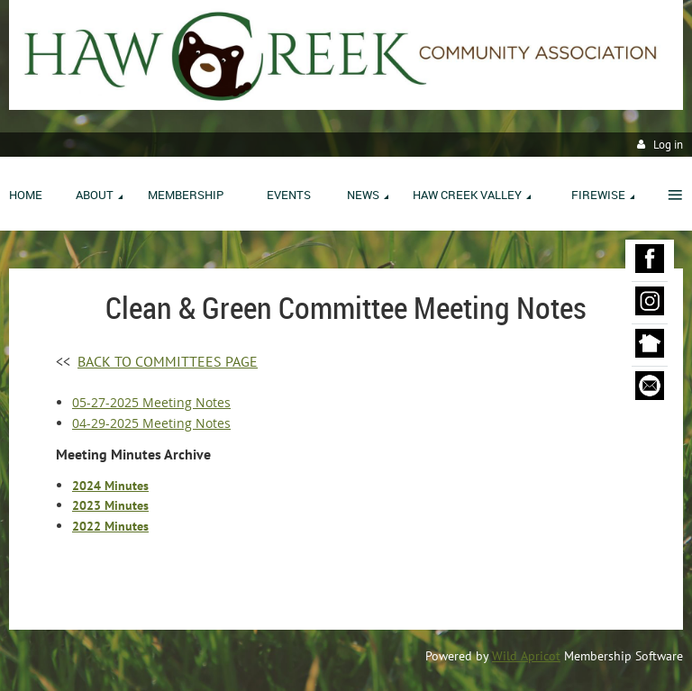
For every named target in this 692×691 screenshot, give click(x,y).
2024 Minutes (110, 485)
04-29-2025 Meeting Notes (151, 423)
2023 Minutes (110, 505)
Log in (668, 144)
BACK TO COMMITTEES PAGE (167, 361)
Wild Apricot (526, 656)
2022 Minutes (110, 526)
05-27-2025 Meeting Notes (151, 402)
